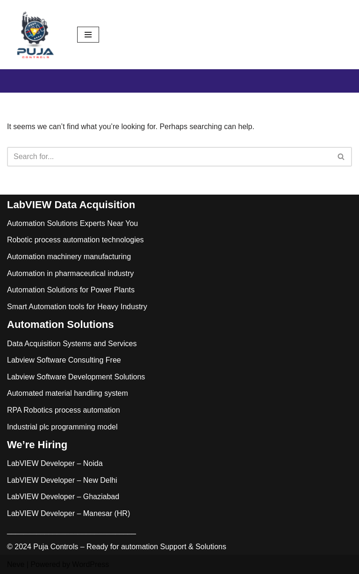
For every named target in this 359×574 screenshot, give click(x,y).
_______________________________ (71, 530)
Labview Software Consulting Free (64, 360)
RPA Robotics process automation (63, 410)
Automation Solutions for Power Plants (71, 290)
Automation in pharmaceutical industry (70, 273)
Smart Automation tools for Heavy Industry (77, 307)
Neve (15, 564)
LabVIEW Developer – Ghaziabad (63, 497)
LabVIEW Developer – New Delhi (62, 480)
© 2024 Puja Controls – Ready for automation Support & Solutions (116, 547)
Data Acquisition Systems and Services (71, 344)
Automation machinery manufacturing (69, 257)
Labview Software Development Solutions (76, 377)
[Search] (169, 157)
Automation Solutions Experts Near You (72, 223)
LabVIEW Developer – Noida (55, 463)
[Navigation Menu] (88, 35)
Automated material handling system (67, 393)
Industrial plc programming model (62, 427)
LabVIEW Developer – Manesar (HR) (68, 513)
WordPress (90, 564)
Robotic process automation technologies (75, 240)
